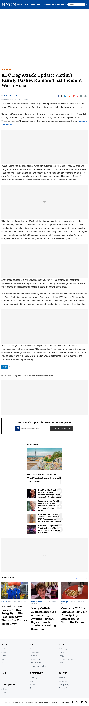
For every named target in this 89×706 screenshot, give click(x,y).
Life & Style (34, 678)
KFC (11, 367)
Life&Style (65, 602)
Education (33, 656)
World (19, 5)
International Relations (38, 666)
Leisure (32, 681)
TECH (3, 673)
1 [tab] (76, 578)
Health (3, 693)
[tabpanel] (44, 607)
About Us (62, 678)
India (3, 659)
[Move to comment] (86, 96)
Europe (4, 656)
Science (4, 602)
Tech (38, 5)
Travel (32, 685)
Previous (81, 578)
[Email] (81, 96)
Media (61, 663)
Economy (62, 652)
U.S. (24, 5)
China (3, 652)
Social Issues (35, 659)
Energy (61, 656)
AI (2, 678)
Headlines (6, 69)
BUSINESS (63, 644)
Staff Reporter (10, 95)
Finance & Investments (67, 659)
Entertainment (61, 5)
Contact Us (63, 681)
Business (31, 5)
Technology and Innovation (68, 649)
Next (86, 578)
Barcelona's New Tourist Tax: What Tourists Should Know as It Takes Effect (44, 478)
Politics (32, 649)
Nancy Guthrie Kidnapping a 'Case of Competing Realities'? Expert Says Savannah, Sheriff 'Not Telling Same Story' (43, 619)
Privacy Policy (64, 685)
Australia (4, 649)
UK (2, 663)
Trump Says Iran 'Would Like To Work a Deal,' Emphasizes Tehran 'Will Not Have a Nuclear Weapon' (49, 505)
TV (31, 688)
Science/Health (47, 5)
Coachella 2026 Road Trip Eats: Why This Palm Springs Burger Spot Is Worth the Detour (74, 615)
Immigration (34, 652)
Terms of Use (63, 688)
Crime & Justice (37, 602)
